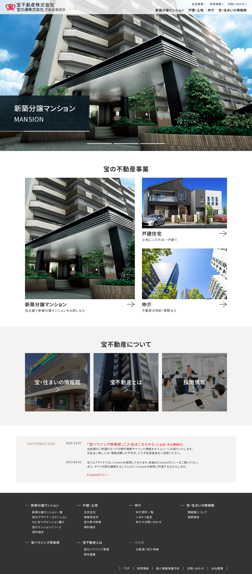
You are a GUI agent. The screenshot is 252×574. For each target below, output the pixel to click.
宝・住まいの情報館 (233, 10)
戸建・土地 (196, 10)
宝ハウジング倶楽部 (45, 542)
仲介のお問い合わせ (149, 522)
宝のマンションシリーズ (46, 527)
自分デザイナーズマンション (49, 517)
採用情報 (215, 4)
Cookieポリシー (97, 475)
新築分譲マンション (170, 10)
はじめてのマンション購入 (48, 522)
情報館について (198, 512)
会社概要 (198, 4)
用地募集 (90, 554)
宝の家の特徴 (92, 522)
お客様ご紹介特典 (147, 549)
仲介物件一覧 (145, 512)
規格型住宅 (91, 517)
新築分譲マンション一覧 (47, 512)
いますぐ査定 (144, 517)
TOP (126, 568)
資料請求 (38, 532)
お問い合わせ (236, 4)
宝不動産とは (92, 542)
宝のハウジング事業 (96, 549)
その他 (139, 542)
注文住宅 (90, 512)
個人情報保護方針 (168, 568)
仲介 (211, 10)
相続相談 (193, 517)
